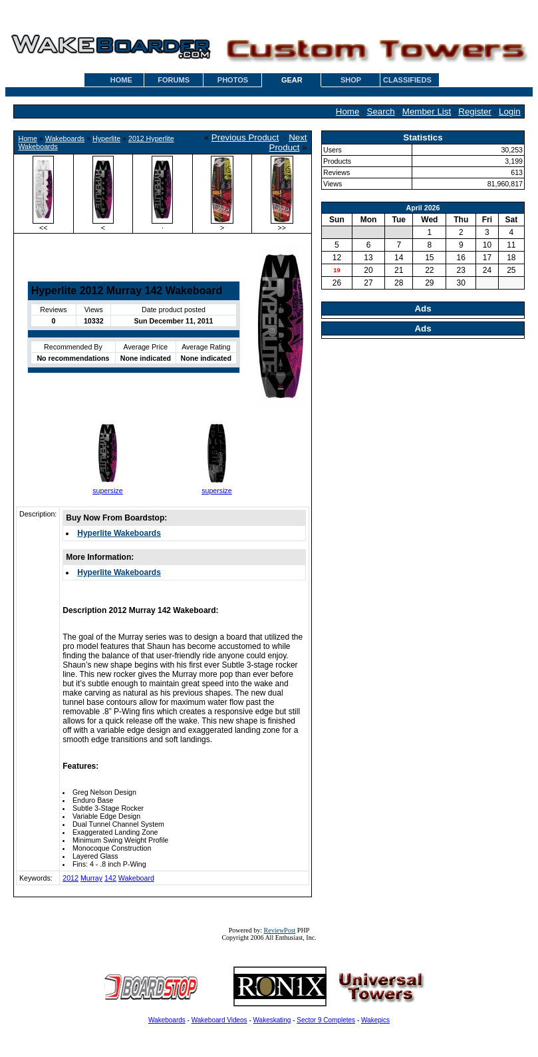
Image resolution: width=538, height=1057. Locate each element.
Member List (426, 111)
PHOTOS (232, 80)
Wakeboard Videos (219, 1020)
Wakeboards (64, 138)
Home (348, 111)
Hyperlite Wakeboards (119, 533)
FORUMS (174, 80)
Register (474, 111)
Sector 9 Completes (326, 1020)
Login (510, 111)
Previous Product (245, 137)
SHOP (350, 80)
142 (110, 878)
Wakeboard (136, 878)
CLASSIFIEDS (407, 80)
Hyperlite (106, 138)
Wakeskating (272, 1020)
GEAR (292, 80)
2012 (70, 878)
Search (381, 111)
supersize (107, 491)
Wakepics (375, 1020)
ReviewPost (280, 930)
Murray (91, 878)
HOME (121, 80)
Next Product (288, 142)
